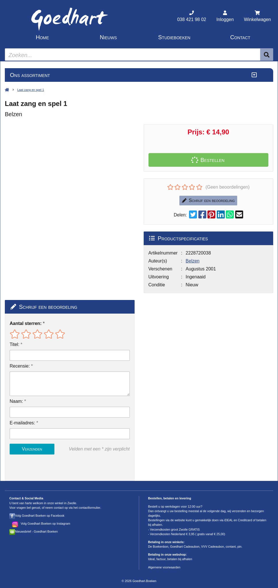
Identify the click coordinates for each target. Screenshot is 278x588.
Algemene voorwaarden (164, 567)
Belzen (193, 260)
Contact (240, 37)
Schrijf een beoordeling (208, 200)
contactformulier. (89, 507)
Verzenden (32, 449)
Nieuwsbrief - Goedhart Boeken (36, 531)
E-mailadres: (22, 422)
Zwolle (71, 503)
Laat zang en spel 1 (30, 89)
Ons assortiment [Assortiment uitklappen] (30, 75)
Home (42, 37)
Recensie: (20, 366)
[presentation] (46, 467)
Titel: (14, 344)
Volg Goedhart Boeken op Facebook (39, 515)
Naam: (16, 401)
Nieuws (108, 37)
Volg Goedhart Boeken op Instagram (45, 523)
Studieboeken (174, 37)
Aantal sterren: (26, 323)
